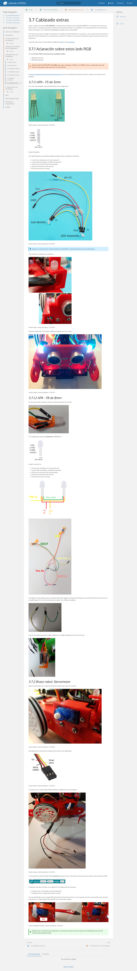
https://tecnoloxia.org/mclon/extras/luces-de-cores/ (46, 74)
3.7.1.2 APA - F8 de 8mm (13, 20)
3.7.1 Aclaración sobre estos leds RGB (13, 15)
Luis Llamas (71, 42)
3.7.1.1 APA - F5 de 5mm (12, 18)
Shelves (101, 3)
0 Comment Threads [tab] (34, 954)
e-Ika (61, 42)
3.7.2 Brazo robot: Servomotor (13, 22)
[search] (68, 3)
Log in (129, 3)
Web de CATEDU (69, 967)
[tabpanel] (68, 959)
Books (111, 3)
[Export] (125, 23)
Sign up (120, 3)
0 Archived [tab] (45, 954)
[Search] (58, 3)
